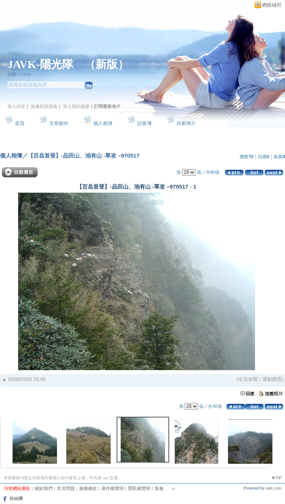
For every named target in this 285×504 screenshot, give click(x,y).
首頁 (19, 123)
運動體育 (272, 379)
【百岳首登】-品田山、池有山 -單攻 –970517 (84, 155)
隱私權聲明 (139, 488)
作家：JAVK (19, 74)
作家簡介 (186, 123)
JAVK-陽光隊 (40, 64)
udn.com (273, 488)
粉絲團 (16, 498)
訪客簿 (144, 123)
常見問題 (66, 488)
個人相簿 (103, 123)
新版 (106, 64)
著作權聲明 (112, 488)
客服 (159, 488)
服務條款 (88, 488)
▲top (276, 477)
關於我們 (44, 488)
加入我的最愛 (76, 106)
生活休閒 (248, 379)
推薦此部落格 (44, 106)
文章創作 (58, 123)
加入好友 (16, 106)
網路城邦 (271, 5)
